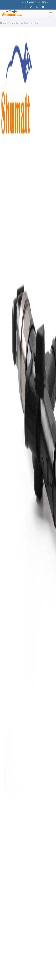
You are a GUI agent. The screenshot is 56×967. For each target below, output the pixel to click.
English (38, 2)
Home (3, 23)
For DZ (24, 23)
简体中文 (46, 2)
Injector (34, 23)
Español (30, 2)
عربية (24, 2)
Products (13, 23)
